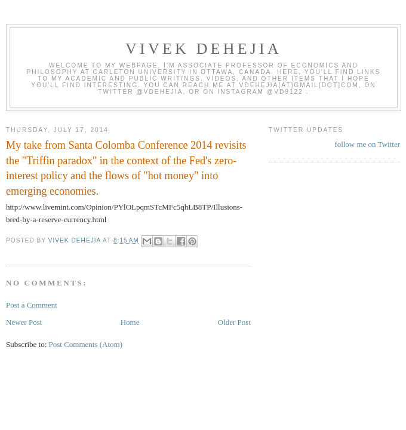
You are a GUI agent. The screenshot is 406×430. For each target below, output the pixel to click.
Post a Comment (31, 304)
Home (130, 322)
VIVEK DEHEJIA (203, 48)
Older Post (234, 322)
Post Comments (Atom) (86, 344)
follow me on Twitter (367, 144)
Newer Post (24, 322)
